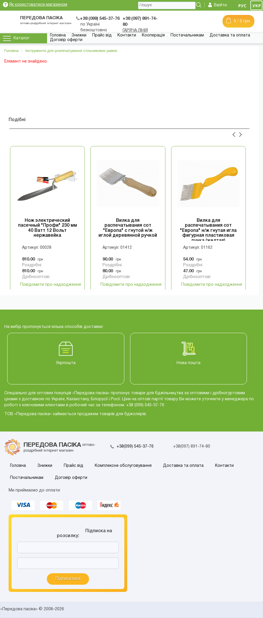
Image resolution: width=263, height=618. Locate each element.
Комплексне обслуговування (123, 466)
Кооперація (153, 35)
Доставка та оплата (230, 35)
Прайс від (102, 35)
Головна (58, 35)
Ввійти (220, 5)
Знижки (78, 35)
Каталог (21, 38)
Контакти (126, 35)
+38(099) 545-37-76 (135, 446)
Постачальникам (187, 35)
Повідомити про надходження (50, 285)
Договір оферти (66, 40)
